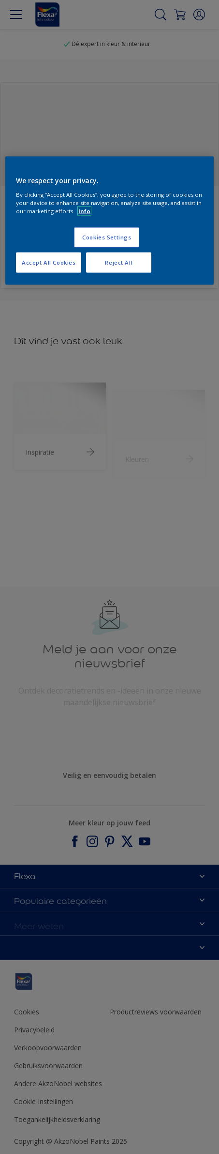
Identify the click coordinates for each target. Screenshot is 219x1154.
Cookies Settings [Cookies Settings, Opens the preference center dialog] (106, 237)
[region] (109, 221)
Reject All (118, 262)
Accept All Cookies (48, 262)
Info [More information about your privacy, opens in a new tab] (84, 210)
